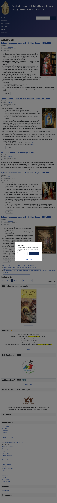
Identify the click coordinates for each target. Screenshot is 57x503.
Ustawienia (22, 253)
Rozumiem (34, 253)
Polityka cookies (28, 259)
